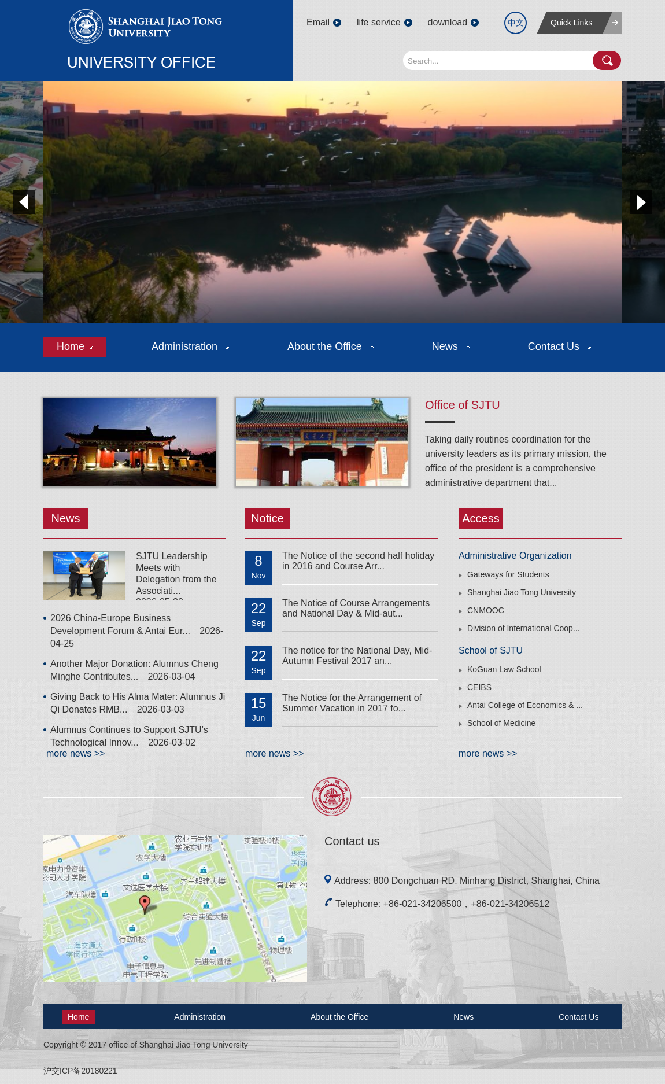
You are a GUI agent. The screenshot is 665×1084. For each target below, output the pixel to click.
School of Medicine (501, 723)
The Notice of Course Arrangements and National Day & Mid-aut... (356, 608)
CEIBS (479, 687)
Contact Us (559, 346)
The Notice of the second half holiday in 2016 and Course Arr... (358, 561)
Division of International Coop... (523, 628)
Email (318, 22)
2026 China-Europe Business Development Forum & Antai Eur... (136, 630)
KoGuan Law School (504, 669)
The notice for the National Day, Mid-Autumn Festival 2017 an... (357, 656)
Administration (190, 346)
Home (75, 346)
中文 (516, 22)
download (448, 22)
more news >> (75, 753)
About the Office (330, 346)
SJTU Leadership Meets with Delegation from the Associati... (176, 573)
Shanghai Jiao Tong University (521, 592)
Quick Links (571, 22)
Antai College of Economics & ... (525, 705)
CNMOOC (485, 610)
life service (379, 22)
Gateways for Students (508, 574)
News (451, 346)
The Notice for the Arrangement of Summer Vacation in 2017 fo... (352, 703)
